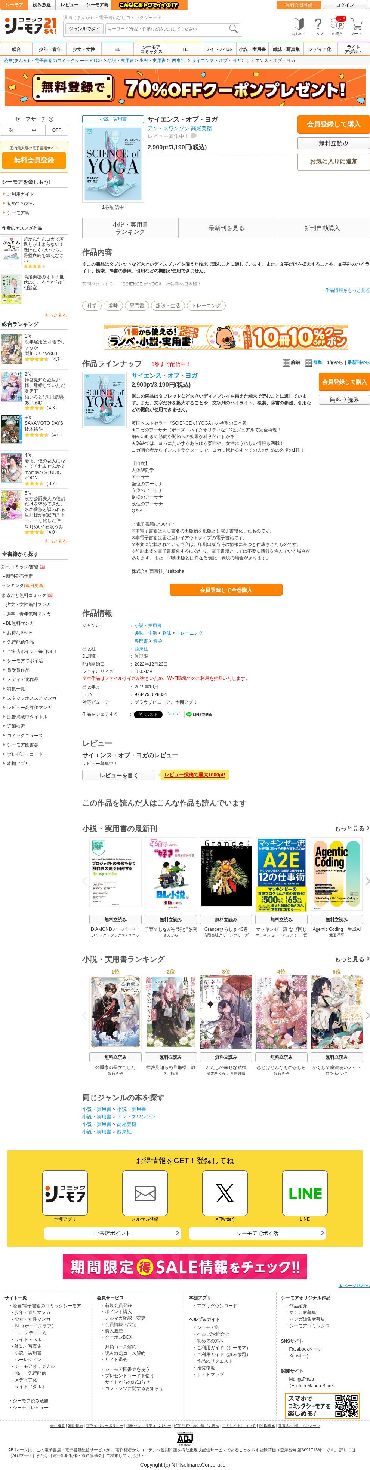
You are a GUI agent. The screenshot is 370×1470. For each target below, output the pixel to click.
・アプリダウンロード (214, 1305)
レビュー (69, 4)
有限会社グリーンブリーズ (226, 935)
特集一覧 (16, 688)
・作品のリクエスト (212, 1361)
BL (117, 49)
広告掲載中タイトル (27, 716)
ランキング (23, 585)
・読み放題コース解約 (123, 1353)
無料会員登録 (299, 5)
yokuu (51, 353)
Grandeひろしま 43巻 (226, 929)
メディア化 (320, 49)
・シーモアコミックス (307, 1326)
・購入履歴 (112, 1330)
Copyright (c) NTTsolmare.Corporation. (185, 1465)
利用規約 (75, 1426)
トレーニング (206, 305)
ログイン (345, 5)
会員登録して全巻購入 (226, 590)
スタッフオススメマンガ (31, 698)
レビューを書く (119, 775)
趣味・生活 (168, 305)
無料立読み (115, 919)
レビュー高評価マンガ (29, 707)
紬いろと (34, 397)
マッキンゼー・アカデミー (278, 935)
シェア (173, 713)
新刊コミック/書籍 (23, 566)
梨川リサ (34, 353)
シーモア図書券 (22, 745)
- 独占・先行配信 (29, 1373)
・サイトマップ (208, 1374)
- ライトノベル (26, 1339)
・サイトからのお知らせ (125, 1382)
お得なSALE (19, 632)
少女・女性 (84, 49)
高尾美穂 (201, 128)
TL (185, 49)
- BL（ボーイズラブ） (34, 1326)
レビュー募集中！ (168, 136)
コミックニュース (25, 735)
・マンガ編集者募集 (305, 1319)
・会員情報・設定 (118, 1324)
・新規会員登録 (116, 1305)
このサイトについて (239, 1426)
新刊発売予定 (19, 576)
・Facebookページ (304, 1349)
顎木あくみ (216, 1073)
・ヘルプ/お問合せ (210, 1334)
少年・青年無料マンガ (28, 614)
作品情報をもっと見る (347, 290)
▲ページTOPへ (354, 1285)
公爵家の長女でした (115, 1067)
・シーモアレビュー (28, 1407)
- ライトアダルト (29, 1386)
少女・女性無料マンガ (28, 604)
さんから (170, 935)
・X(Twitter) (296, 1356)
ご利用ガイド (20, 194)
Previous (87, 881)
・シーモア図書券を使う (125, 1369)
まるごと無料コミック (27, 595)
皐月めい (34, 526)
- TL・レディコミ (29, 1332)
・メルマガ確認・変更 (123, 1318)
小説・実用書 (252, 49)
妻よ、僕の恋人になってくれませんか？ (45, 463)
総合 (16, 49)
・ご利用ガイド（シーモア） (221, 1347)
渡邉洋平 (336, 935)
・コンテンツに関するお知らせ (132, 1388)
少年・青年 (50, 49)
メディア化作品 (22, 679)
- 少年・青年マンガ (31, 1312)
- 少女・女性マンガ (31, 1319)
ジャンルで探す (84, 28)
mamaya (33, 472)
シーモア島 (97, 4)
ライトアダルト (354, 49)
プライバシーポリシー (104, 1426)
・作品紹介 (296, 1305)
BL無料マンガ (20, 623)
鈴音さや (115, 1073)
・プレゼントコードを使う (127, 1375)
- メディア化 (24, 1379)
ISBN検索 (267, 1426)
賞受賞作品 (18, 670)
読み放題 (42, 4)
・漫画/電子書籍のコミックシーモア (44, 1305)
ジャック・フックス (108, 935)
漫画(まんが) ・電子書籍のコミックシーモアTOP (53, 60)
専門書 (137, 305)
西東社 (178, 60)
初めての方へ (20, 203)
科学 (92, 305)
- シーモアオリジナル (33, 1366)
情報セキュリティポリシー (148, 1426)
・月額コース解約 (118, 1347)
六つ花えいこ (337, 1073)
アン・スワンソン (168, 128)
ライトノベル (218, 49)
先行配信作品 (20, 642)
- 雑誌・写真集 (26, 1346)
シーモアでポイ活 (25, 660)
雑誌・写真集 (286, 49)
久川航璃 (54, 397)
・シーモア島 (205, 1327)
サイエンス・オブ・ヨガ (216, 60)
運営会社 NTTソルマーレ (299, 1426)
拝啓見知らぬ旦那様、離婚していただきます (45, 385)
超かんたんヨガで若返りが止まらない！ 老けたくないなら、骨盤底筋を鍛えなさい (44, 250)
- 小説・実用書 (26, 1353)
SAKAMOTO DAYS (44, 423)
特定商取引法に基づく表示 (196, 1426)
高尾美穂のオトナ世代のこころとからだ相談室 (44, 282)
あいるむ (34, 402)
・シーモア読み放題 (28, 1400)
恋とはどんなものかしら (281, 1067)
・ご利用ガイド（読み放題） (221, 1354)
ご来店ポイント (112, 1233)
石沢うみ (54, 526)
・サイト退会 (114, 1359)
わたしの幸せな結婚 (226, 1067)
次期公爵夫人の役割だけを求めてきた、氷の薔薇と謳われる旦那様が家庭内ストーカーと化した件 (45, 509)
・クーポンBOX (116, 1337)
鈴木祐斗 (34, 429)
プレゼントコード (25, 754)
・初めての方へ (208, 1341)
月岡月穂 (237, 1073)
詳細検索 (16, 726)
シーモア (14, 4)
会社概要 (57, 1426)
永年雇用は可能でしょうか (45, 344)
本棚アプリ (18, 763)
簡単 (313, 362)
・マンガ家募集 (300, 1312)
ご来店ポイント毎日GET (32, 651)
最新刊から (359, 362)
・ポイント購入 (116, 1311)
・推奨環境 (203, 1367)
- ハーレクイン (26, 1359)
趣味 (113, 305)
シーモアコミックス (151, 49)
